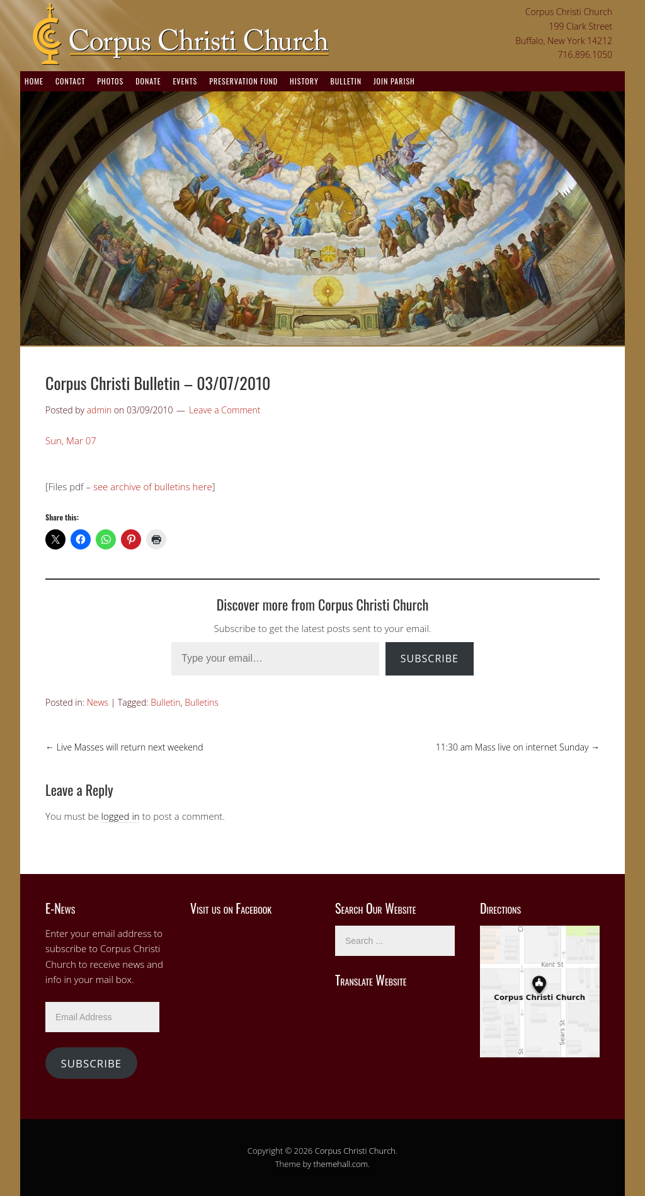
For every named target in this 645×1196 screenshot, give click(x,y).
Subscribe (430, 658)
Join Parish (394, 81)
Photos (110, 81)
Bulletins (202, 702)
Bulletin (346, 81)
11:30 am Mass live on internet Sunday (518, 747)
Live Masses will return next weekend (124, 747)
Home (34, 81)
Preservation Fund (243, 81)
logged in (120, 816)
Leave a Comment (224, 410)
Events (185, 81)
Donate (148, 81)
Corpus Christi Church (355, 1150)
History (304, 81)
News (97, 702)
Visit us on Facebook (230, 908)
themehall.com (341, 1164)
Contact (70, 81)
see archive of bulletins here (152, 486)
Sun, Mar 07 (70, 440)
